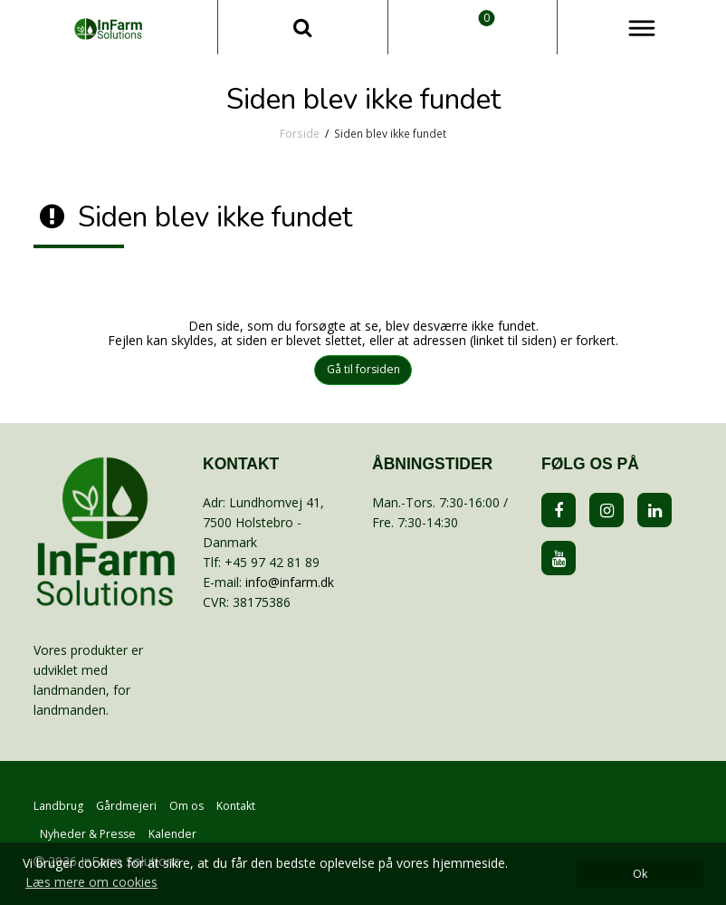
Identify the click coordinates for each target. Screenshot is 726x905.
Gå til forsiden (363, 369)
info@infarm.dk (289, 582)
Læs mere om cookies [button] (91, 882)
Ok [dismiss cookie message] (640, 873)
